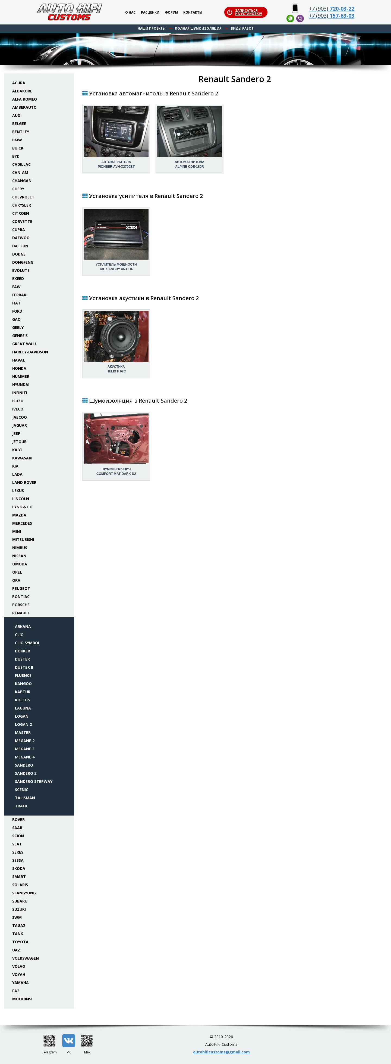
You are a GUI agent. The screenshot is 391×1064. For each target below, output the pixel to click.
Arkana (23, 626)
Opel (17, 572)
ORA (16, 580)
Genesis (20, 335)
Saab (17, 827)
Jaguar (19, 425)
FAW (16, 286)
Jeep (16, 433)
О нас (130, 13)
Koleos (22, 699)
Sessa (18, 860)
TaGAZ (19, 925)
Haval (18, 360)
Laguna (23, 708)
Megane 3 (24, 748)
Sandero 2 (25, 773)
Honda (19, 368)
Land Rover (24, 482)
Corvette (22, 221)
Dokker (22, 651)
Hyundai (20, 384)
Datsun (20, 245)
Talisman (25, 797)
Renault (21, 612)
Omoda (19, 564)
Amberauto (24, 107)
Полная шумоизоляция (198, 28)
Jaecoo (19, 417)
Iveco (17, 409)
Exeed (18, 278)
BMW (17, 139)
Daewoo (21, 237)
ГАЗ (16, 990)
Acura (18, 82)
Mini (16, 531)
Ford (17, 311)
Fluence (23, 675)
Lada (17, 474)
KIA (15, 466)
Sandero (24, 765)
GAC (16, 319)
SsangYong (24, 892)
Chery (18, 188)
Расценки (150, 13)
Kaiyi (17, 449)
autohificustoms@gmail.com (221, 1051)
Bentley (20, 131)
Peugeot (21, 588)
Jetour (19, 441)
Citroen (20, 213)
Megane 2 (24, 740)
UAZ (16, 950)
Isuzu (17, 400)
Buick (17, 148)
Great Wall (24, 343)
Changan (21, 180)
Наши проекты (152, 28)
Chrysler (21, 205)
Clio (19, 634)
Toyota (20, 941)
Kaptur (22, 691)
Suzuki (19, 909)
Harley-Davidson (30, 351)
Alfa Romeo (24, 99)
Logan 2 (23, 724)
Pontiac (21, 596)
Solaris (20, 884)
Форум (171, 13)
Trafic (21, 805)
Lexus (18, 490)
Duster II (24, 667)
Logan (22, 716)
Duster (22, 659)
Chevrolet (23, 197)
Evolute (21, 270)
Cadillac (21, 164)
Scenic (21, 789)
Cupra (18, 229)
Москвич (22, 998)
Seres (17, 852)
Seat (17, 844)
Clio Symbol (27, 642)
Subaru (19, 901)
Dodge (19, 254)
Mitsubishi (23, 539)
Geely (18, 327)
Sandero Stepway (33, 781)
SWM (17, 917)
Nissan (19, 555)
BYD (16, 156)
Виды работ (242, 28)
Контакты (192, 13)
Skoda (18, 868)
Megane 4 (24, 757)
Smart (19, 876)
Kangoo (23, 683)
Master (23, 732)
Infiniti (19, 392)
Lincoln (20, 498)
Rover (18, 819)
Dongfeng (22, 262)
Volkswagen (25, 958)
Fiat (16, 303)
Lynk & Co (22, 506)
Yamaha (20, 982)
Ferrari (19, 294)
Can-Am (20, 172)
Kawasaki (22, 458)
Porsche (21, 604)
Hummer (20, 376)
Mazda (19, 515)
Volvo (18, 966)
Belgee (19, 123)
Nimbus (19, 547)
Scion (18, 835)
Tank (17, 933)
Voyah (18, 974)
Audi (16, 115)
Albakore (22, 91)
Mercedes (22, 523)
